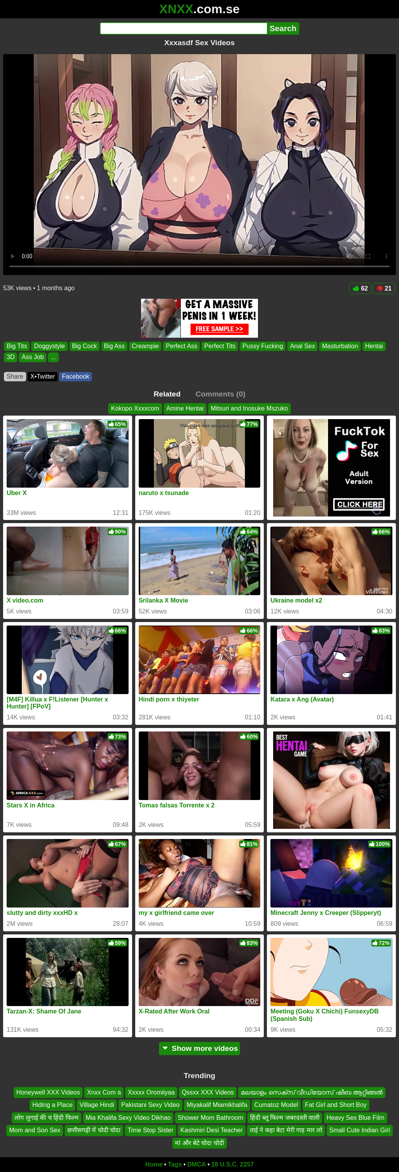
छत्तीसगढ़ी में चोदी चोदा (93, 1130)
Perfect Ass (181, 346)
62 (360, 288)
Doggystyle (49, 346)
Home (153, 1164)
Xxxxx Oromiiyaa (151, 1092)
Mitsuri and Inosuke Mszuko (249, 408)
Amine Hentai (185, 408)
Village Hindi (96, 1105)
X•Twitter (42, 376)
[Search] (183, 28)
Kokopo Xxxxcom (135, 408)
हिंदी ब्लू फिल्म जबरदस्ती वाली (285, 1117)
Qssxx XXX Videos (208, 1092)
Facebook (75, 376)
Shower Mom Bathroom (210, 1117)
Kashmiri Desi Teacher (211, 1130)
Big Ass (114, 346)
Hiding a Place (52, 1105)
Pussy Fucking (262, 346)
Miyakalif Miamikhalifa (217, 1105)
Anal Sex (302, 346)
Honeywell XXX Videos (48, 1092)
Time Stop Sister (150, 1130)
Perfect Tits (219, 346)
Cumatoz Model (276, 1105)
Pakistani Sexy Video (150, 1105)
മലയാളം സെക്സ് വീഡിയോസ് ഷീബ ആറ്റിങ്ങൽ (312, 1092)
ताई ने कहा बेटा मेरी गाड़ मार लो (286, 1130)
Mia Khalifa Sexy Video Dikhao (128, 1117)
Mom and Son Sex (34, 1130)
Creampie (145, 346)
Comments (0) (220, 394)
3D (10, 357)
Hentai (374, 346)
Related (167, 394)
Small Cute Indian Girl (359, 1130)
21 (384, 288)
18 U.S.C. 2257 (232, 1164)
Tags (175, 1164)
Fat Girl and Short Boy (336, 1105)
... (53, 357)
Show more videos (199, 1048)
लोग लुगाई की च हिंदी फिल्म (46, 1117)
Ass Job (32, 357)
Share (15, 376)
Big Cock (84, 346)
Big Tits (17, 346)
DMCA (196, 1164)
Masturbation (340, 346)
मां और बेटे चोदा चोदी (199, 1142)
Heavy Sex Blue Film (356, 1117)
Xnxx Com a (104, 1092)
